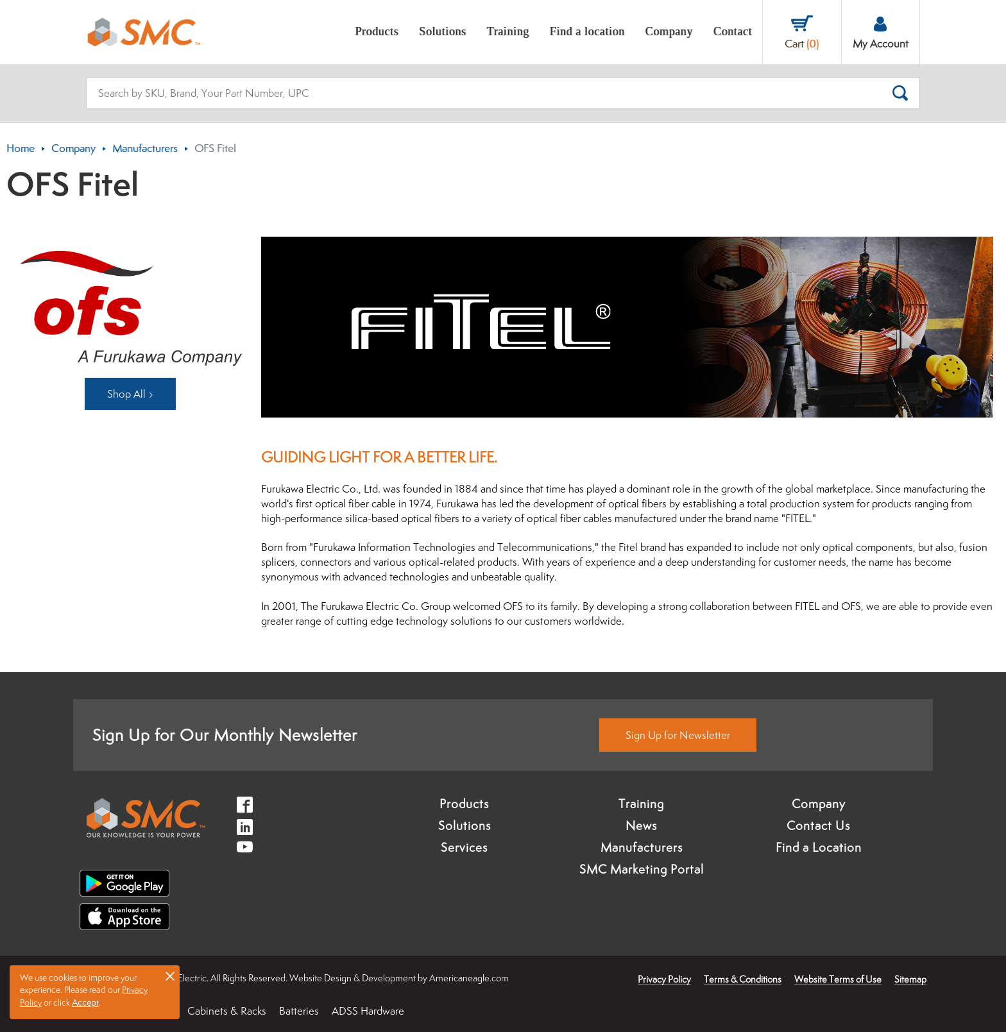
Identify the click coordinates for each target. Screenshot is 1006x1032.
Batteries (299, 1011)
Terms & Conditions (742, 979)
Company (73, 148)
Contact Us (818, 825)
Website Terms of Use (838, 979)
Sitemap (910, 979)
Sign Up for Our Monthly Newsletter (224, 734)
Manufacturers (145, 148)
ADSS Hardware (368, 1011)
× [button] (170, 976)
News (641, 825)
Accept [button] (85, 1002)
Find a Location (819, 847)
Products (464, 803)
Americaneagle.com (469, 978)
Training (641, 803)
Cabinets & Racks (226, 1011)
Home (20, 148)
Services (464, 847)
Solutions (464, 825)
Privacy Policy (664, 979)
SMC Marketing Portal (641, 869)
